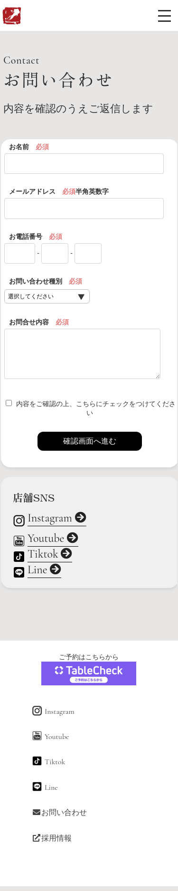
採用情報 (52, 838)
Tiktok (50, 554)
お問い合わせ (59, 812)
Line (44, 570)
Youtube (53, 539)
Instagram (57, 518)
